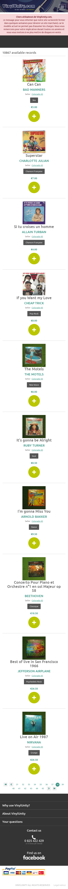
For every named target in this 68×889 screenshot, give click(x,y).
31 (17, 784)
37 (52, 784)
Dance (34, 527)
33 (29, 784)
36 (46, 784)
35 (41, 784)
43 (31, 788)
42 (25, 788)
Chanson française (34, 171)
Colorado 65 (37, 94)
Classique (34, 606)
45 (43, 788)
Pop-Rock (34, 313)
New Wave (34, 385)
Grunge (34, 752)
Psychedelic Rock (34, 681)
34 (35, 784)
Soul (34, 456)
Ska (34, 100)
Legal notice (60, 885)
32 (23, 784)
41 (19, 788)
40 (13, 788)
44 (37, 788)
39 (63, 784)
